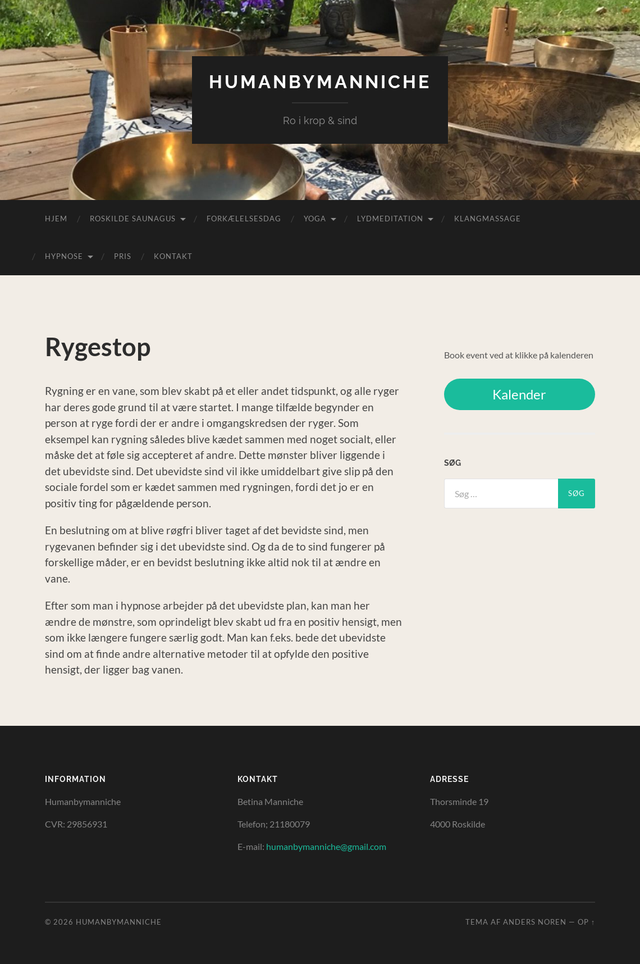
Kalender (519, 394)
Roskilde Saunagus (133, 218)
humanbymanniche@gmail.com (326, 846)
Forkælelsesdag (244, 218)
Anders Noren (534, 921)
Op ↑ (586, 921)
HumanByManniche (320, 81)
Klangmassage (487, 218)
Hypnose (64, 256)
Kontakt (173, 256)
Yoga (315, 218)
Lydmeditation (390, 218)
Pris (122, 256)
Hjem (56, 218)
